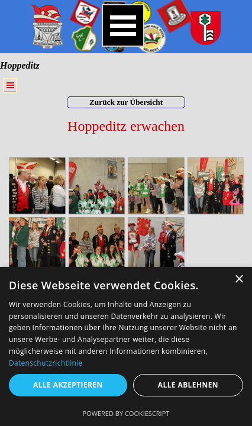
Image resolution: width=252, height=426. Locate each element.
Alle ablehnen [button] (188, 385)
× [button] (238, 279)
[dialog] (126, 346)
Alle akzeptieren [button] (68, 385)
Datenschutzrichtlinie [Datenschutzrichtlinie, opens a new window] (46, 363)
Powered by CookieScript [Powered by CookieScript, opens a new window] (126, 413)
